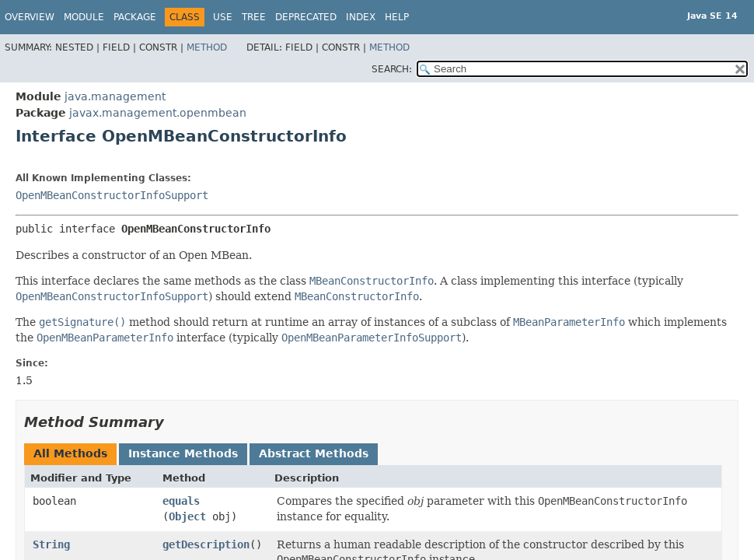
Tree (254, 17)
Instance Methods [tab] (183, 453)
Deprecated (306, 17)
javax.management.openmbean (157, 113)
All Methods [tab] (70, 453)
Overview (29, 17)
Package (134, 17)
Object (187, 516)
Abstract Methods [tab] (313, 453)
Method (207, 47)
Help (397, 17)
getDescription (206, 544)
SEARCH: (392, 69)
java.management (115, 96)
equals (181, 501)
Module (84, 17)
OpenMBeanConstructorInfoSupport (112, 195)
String (51, 544)
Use (222, 17)
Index (360, 17)
